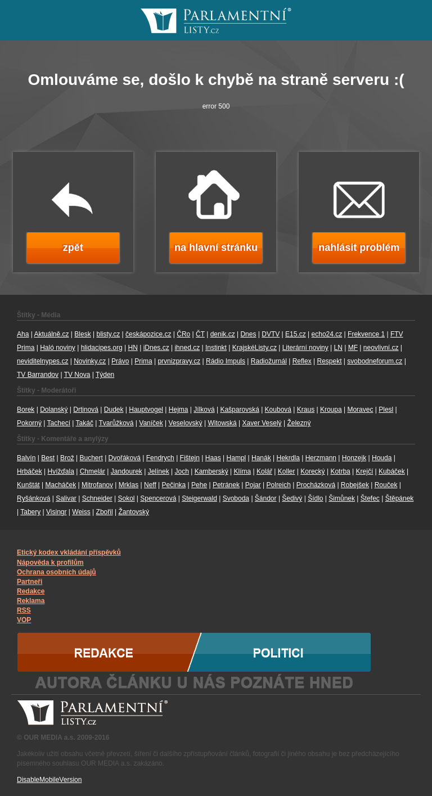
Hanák (261, 458)
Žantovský (133, 512)
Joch (182, 471)
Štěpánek (399, 498)
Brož (67, 458)
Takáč (84, 423)
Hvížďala (60, 471)
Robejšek (355, 485)
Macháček (61, 485)
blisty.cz (108, 334)
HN (132, 348)
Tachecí (58, 423)
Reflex (302, 361)
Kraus (305, 409)
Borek (25, 409)
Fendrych (160, 458)
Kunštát (28, 485)
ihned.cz (187, 348)
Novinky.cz (90, 361)
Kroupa (331, 409)
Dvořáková (125, 458)
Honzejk (354, 458)
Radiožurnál (269, 361)
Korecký (312, 471)
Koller (286, 471)
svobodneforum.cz (374, 361)
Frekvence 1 (366, 334)
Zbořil (104, 512)
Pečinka (174, 485)
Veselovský (185, 423)
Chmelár (92, 471)
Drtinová (85, 409)
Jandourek (126, 471)
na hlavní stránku (216, 247)
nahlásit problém (358, 247)
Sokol (126, 498)
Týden (105, 375)
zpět (73, 247)
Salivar (66, 498)
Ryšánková (33, 498)
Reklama (30, 601)
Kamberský (211, 471)
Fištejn (190, 458)
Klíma (242, 471)
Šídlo (315, 498)
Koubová (278, 409)
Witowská (222, 423)
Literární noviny (305, 348)
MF (353, 348)
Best (48, 458)
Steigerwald (199, 498)
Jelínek (158, 471)
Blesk (82, 334)
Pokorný (29, 423)
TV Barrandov (37, 375)
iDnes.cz (156, 348)
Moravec (360, 409)
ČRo (183, 334)
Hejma (178, 409)
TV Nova (77, 375)
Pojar (253, 485)
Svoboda (236, 498)
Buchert (90, 458)
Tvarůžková (115, 423)
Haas (213, 458)
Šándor (266, 498)
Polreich (279, 485)
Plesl (386, 409)
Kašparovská (239, 409)
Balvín (26, 458)
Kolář (264, 471)
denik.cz (222, 334)
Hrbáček (29, 471)
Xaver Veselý (262, 423)
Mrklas (128, 485)
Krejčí (365, 471)
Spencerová (158, 498)
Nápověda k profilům (50, 562)
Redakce (30, 591)
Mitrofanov (97, 485)
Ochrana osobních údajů (56, 572)
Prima (143, 361)
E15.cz (295, 334)
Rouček (386, 485)
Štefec (370, 498)
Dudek (114, 409)
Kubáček (392, 471)
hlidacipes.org (102, 348)
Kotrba (340, 471)
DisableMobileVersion (49, 780)
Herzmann (320, 458)
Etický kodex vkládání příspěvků (69, 552)
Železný (298, 423)
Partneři (29, 582)
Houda (382, 458)
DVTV (271, 334)
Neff (150, 485)
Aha (23, 334)
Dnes (248, 334)
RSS (24, 610)
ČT (200, 334)
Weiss (81, 512)
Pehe (199, 485)
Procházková (315, 485)
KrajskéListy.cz (254, 348)
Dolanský (54, 409)
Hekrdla (288, 458)
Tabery (30, 512)
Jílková (204, 409)
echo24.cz (327, 334)
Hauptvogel (146, 409)
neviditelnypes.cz (42, 361)
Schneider (97, 498)
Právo (120, 361)
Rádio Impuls (225, 361)
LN (338, 348)
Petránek (226, 485)
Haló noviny (57, 348)
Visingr (56, 512)
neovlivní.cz (381, 348)
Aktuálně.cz (51, 334)
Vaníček (151, 423)
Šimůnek (341, 498)
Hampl (236, 458)
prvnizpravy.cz (179, 361)
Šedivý (292, 498)
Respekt (329, 361)
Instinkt (216, 348)
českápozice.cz (148, 334)
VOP (24, 620)
